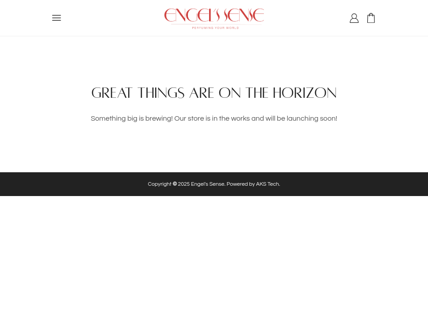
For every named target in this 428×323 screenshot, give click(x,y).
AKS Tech (267, 184)
